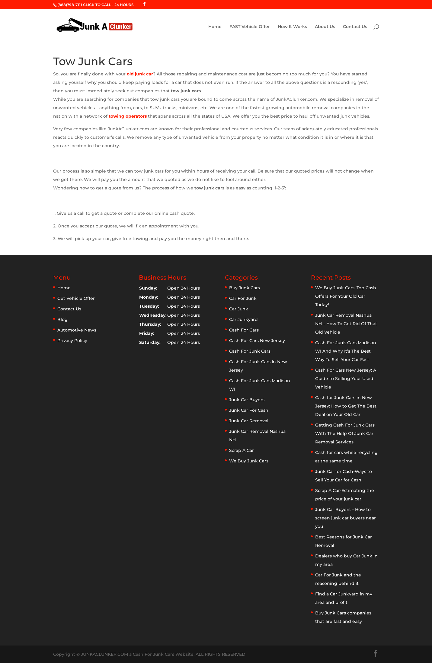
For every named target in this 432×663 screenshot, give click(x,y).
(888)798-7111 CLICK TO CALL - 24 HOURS (95, 4)
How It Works (292, 26)
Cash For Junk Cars (249, 351)
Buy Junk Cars (244, 287)
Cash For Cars (244, 330)
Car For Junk (243, 298)
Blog (62, 319)
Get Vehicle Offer (76, 298)
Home (215, 26)
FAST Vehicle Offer (249, 26)
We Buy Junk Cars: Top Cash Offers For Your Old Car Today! (345, 296)
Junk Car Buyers (246, 399)
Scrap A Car (241, 450)
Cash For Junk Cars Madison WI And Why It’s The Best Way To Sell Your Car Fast (345, 351)
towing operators (128, 116)
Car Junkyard (243, 319)
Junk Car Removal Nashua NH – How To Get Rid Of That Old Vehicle (346, 323)
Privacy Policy (72, 340)
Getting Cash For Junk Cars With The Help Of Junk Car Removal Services (345, 433)
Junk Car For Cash (248, 410)
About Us (325, 26)
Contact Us (355, 26)
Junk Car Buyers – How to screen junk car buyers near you (345, 518)
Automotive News (76, 330)
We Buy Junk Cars (248, 461)
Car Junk (238, 309)
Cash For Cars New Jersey (257, 340)
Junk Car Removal (248, 420)
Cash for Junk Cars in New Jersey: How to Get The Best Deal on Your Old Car (345, 406)
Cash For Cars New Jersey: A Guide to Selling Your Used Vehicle (345, 378)
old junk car (140, 74)
